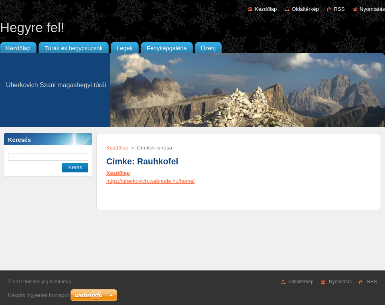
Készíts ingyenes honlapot (38, 295)
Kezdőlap (266, 9)
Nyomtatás (372, 9)
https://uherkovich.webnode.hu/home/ (150, 181)
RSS (339, 9)
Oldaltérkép (305, 9)
